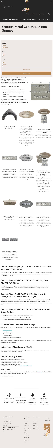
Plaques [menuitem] (24, 19)
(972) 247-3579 (10, 6)
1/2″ (4, 54)
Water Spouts (27, 425)
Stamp (4, 64)
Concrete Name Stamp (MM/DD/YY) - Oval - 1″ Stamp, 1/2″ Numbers (43, 131)
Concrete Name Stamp (26, 126)
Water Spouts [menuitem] (17, 19)
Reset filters (26, 69)
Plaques (25, 427)
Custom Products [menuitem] (32, 19)
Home (34, 420)
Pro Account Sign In (31, 14)
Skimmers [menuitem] (5, 19)
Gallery (35, 423)
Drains (25, 423)
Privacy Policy (36, 428)
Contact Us (35, 427)
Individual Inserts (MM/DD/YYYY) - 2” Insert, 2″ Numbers (43, 217)
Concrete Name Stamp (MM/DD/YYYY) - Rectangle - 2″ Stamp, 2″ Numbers (9, 171)
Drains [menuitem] (11, 19)
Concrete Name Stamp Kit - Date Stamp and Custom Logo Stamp (43, 172)
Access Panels (27, 437)
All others (5, 47)
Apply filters (26, 73)
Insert (4, 62)
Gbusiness (48, 428)
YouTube (48, 431)
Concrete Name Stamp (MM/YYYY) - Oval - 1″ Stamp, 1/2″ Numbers (26, 171)
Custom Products (26, 432)
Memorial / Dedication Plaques (26, 440)
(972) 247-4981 (7, 425)
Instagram (45, 428)
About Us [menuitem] (47, 19)
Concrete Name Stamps (27, 429)
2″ (3, 55)
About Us (35, 421)
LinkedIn (48, 425)
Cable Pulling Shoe (9, 126)
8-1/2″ (4, 45)
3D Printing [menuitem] (41, 19)
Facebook (45, 425)
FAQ (34, 425)
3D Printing (26, 435)
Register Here (41, 14)
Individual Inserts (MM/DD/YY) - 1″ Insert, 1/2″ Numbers (26, 217)
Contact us (39, 371)
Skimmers (26, 421)
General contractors (7, 330)
